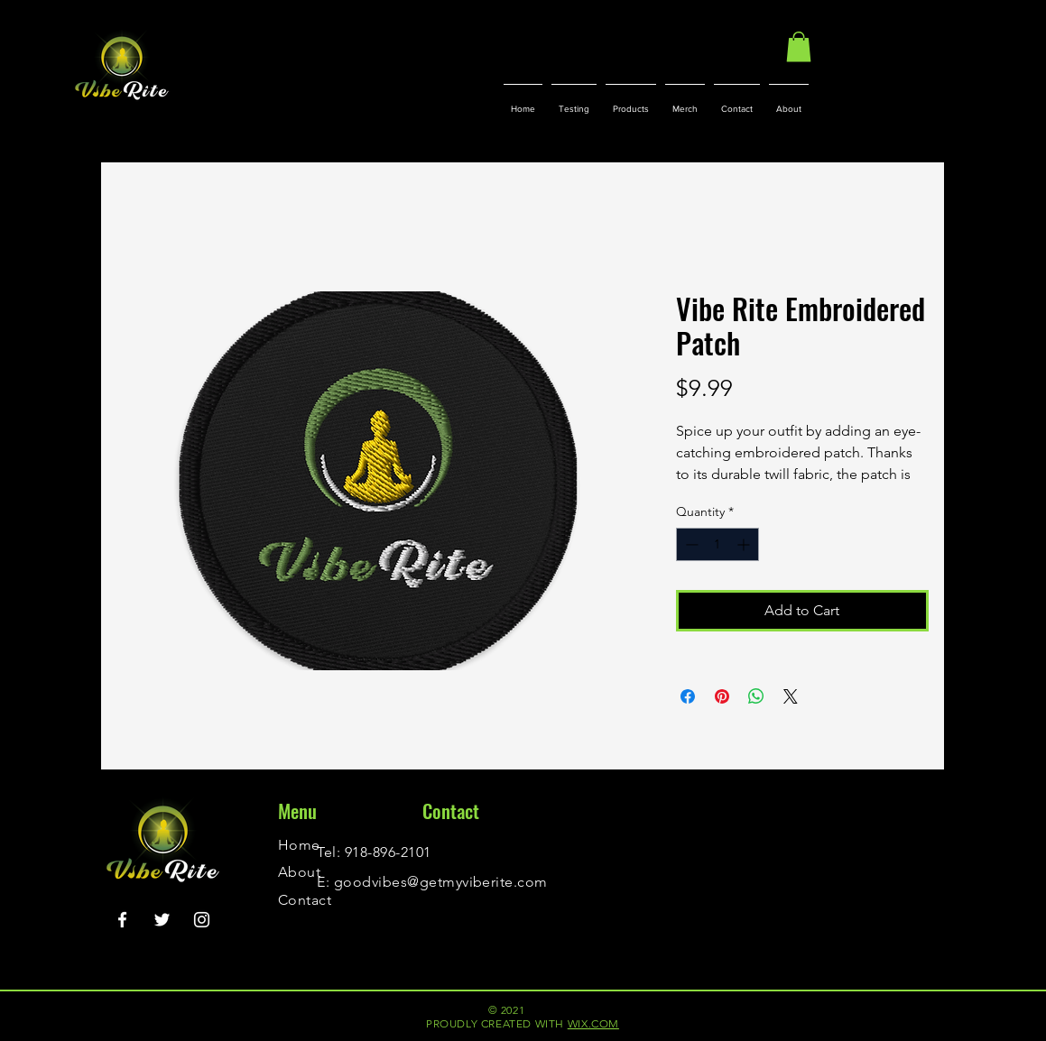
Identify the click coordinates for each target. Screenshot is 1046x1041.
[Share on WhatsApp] (756, 696)
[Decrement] (690, 544)
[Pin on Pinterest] (722, 696)
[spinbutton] (717, 544)
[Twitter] (162, 919)
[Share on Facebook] (688, 696)
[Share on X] (790, 696)
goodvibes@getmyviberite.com (441, 881)
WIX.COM (593, 1023)
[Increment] (745, 544)
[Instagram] (201, 919)
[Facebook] (122, 919)
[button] (798, 46)
